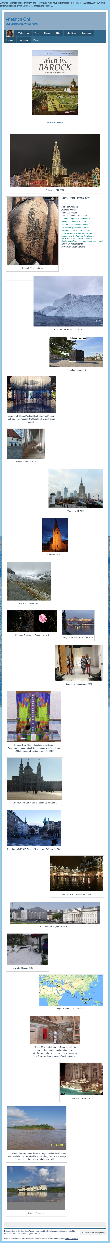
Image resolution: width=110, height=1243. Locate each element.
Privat (35, 40)
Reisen (47, 33)
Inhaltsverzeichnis (55, 122)
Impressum (23, 40)
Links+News (71, 33)
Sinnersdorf (86, 33)
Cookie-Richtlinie (71, 1239)
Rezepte (9, 40)
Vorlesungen (23, 33)
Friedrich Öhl (18, 19)
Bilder (58, 33)
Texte (36, 33)
